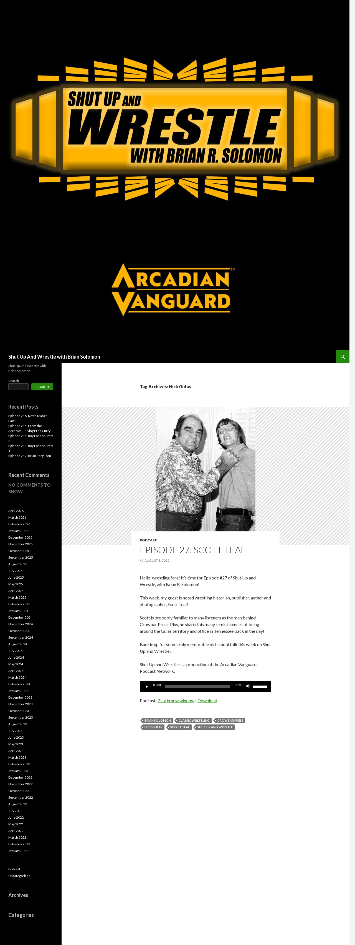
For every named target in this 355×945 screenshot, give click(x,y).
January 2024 (18, 691)
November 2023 (20, 704)
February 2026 (19, 524)
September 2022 (20, 797)
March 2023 (17, 757)
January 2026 (18, 531)
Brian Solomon (157, 720)
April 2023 (16, 751)
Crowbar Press (230, 720)
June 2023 (16, 737)
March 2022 (17, 837)
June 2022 (16, 817)
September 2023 (20, 717)
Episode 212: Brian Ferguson (29, 456)
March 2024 (17, 677)
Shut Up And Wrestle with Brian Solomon (54, 357)
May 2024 (15, 664)
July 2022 (15, 811)
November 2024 (20, 624)
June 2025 (16, 577)
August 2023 (17, 724)
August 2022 (17, 804)
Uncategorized (19, 876)
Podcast (148, 540)
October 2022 (18, 791)
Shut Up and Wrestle (215, 727)
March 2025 (17, 597)
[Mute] (248, 686)
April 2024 (16, 671)
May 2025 (15, 584)
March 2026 (17, 517)
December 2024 (20, 617)
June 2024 (16, 657)
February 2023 (19, 764)
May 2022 (15, 824)
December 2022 (20, 777)
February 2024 (19, 684)
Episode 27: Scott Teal (192, 549)
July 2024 (15, 651)
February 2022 (19, 844)
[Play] (147, 686)
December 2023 (20, 697)
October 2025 (18, 551)
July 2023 (15, 731)
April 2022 (16, 831)
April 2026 (16, 511)
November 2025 (20, 544)
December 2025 (20, 537)
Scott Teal (180, 727)
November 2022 (20, 784)
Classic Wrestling (194, 720)
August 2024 (17, 644)
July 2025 (15, 571)
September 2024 (20, 637)
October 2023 (18, 711)
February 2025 (19, 604)
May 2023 (15, 744)
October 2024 (18, 631)
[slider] (197, 686)
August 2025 (17, 564)
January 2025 (18, 611)
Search (13, 381)
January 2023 (18, 771)
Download (207, 700)
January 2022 (18, 851)
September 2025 (20, 557)
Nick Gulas (153, 727)
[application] (205, 686)
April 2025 (16, 591)
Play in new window (176, 700)
